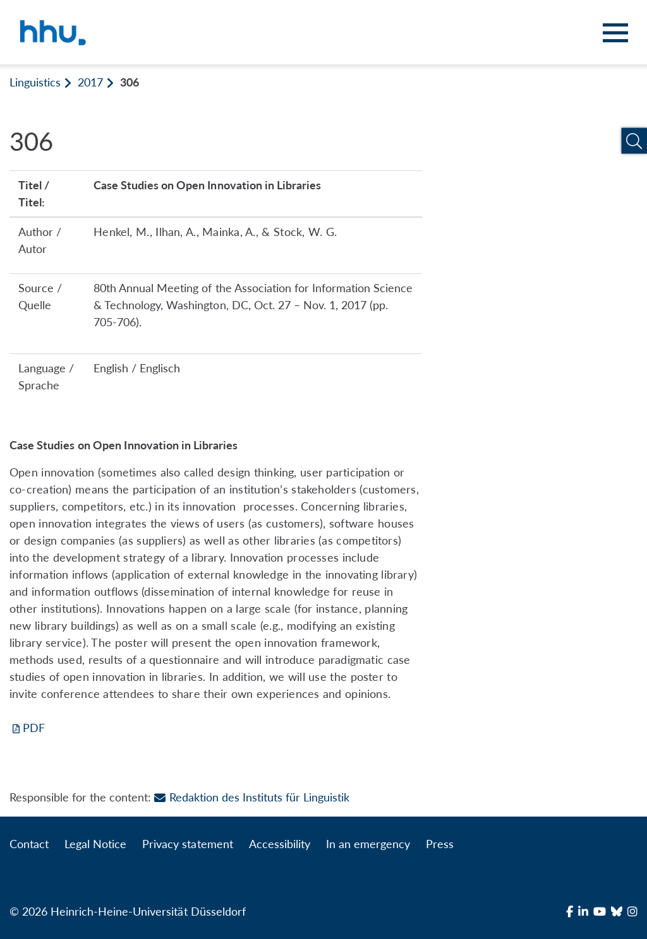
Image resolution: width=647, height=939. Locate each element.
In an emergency (368, 844)
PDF (34, 728)
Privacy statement (187, 844)
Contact (29, 844)
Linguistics (35, 82)
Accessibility (279, 844)
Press (440, 844)
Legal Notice (95, 844)
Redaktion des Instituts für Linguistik (251, 797)
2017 (90, 82)
